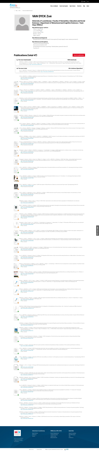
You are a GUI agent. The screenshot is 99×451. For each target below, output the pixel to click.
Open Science (72, 6)
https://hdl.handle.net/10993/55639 (27, 83)
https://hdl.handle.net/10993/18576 (27, 265)
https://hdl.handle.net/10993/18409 (47, 71)
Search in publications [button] (79, 55)
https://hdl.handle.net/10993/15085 (27, 367)
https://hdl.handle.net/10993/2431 (27, 374)
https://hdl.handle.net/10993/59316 (27, 100)
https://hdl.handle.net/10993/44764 (27, 130)
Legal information (54, 434)
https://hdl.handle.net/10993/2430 (27, 379)
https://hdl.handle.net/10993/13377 (27, 345)
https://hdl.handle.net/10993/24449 (27, 308)
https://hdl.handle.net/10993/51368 (27, 109)
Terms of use (31, 449)
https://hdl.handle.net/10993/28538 (27, 232)
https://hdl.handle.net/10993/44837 (27, 143)
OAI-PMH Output (73, 434)
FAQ (70, 436)
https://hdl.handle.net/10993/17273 (35, 64)
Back (16, 10)
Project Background (55, 433)
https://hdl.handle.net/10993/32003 (27, 207)
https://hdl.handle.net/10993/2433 (27, 387)
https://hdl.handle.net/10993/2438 (27, 418)
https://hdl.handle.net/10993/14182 (27, 357)
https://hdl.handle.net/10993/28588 (27, 240)
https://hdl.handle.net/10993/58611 (27, 92)
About (88, 6)
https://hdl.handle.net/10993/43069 (27, 117)
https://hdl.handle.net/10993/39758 (27, 194)
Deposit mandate (73, 433)
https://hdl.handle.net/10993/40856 (27, 185)
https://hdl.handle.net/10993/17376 (27, 338)
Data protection (54, 437)
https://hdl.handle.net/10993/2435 (27, 409)
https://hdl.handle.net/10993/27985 (27, 249)
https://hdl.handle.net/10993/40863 (27, 177)
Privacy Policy (39, 449)
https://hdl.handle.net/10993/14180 (27, 350)
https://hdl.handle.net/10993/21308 (27, 273)
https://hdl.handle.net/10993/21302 (27, 282)
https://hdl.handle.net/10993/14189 (27, 391)
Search (34, 436)
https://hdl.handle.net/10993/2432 (27, 400)
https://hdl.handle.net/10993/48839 (27, 125)
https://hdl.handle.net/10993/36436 (27, 202)
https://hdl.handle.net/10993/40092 (27, 169)
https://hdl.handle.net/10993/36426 (27, 152)
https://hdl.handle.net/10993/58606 (27, 78)
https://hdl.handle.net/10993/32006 (27, 216)
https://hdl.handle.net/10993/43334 (27, 161)
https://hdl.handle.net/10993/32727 (27, 257)
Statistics (79, 6)
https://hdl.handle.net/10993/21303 (27, 299)
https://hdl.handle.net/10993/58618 (27, 138)
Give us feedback (54, 6)
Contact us (71, 437)
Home (19, 10)
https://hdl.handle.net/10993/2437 (27, 413)
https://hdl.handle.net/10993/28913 (27, 224)
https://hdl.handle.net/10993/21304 (27, 291)
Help (84, 6)
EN (87, 1)
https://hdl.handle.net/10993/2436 (27, 404)
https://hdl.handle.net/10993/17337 (27, 325)
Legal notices (53, 436)
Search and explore (64, 6)
